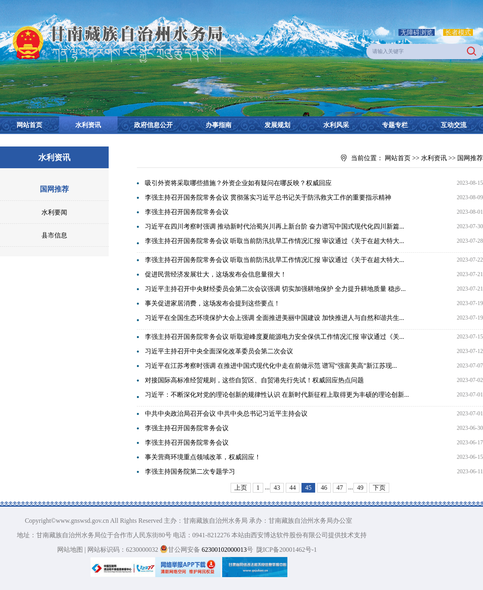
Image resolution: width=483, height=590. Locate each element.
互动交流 (453, 125)
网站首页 (29, 125)
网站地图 (70, 549)
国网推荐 (54, 189)
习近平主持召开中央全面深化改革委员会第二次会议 (219, 351)
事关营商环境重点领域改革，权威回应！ (203, 457)
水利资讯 (88, 125)
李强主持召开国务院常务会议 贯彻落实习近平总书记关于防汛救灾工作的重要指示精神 (268, 197)
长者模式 (458, 32)
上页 (240, 487)
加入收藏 (376, 32)
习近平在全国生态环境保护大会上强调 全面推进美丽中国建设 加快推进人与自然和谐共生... (274, 317)
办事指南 (218, 125)
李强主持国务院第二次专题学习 (190, 471)
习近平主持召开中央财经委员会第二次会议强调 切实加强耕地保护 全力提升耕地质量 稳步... (275, 288)
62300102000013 (223, 549)
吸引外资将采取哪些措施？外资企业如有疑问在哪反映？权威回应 (238, 182)
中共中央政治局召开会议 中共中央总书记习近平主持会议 (226, 413)
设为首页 (336, 32)
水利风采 (336, 125)
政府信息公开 (153, 125)
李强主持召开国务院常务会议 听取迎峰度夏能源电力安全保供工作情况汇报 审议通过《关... (274, 336)
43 (277, 487)
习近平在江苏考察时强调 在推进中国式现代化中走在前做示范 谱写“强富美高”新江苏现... (271, 365)
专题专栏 (395, 125)
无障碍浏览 (416, 32)
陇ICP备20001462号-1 (286, 549)
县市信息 (54, 235)
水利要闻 (54, 212)
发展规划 (277, 125)
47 (339, 487)
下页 (379, 487)
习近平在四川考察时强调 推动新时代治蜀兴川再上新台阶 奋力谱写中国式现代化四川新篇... (274, 226)
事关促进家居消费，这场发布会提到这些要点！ (212, 303)
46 (324, 487)
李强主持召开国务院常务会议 (187, 211)
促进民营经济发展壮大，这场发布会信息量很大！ (216, 274)
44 (292, 487)
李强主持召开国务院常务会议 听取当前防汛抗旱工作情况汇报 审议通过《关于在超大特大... (274, 240)
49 (360, 487)
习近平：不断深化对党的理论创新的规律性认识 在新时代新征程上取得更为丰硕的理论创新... (277, 394)
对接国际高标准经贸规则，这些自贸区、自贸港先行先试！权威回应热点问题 (254, 380)
